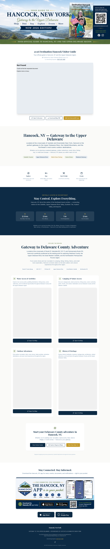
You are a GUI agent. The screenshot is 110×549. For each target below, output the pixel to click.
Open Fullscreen (36, 118)
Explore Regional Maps (56, 445)
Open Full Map (32, 340)
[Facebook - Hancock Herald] (55, 542)
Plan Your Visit (73, 445)
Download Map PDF (54, 118)
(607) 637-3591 (61, 59)
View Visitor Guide (37, 445)
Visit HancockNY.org (72, 118)
